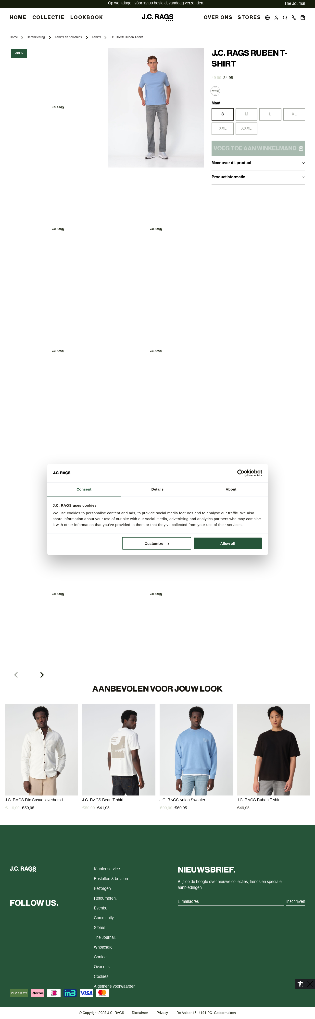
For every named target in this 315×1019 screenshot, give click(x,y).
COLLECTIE (48, 17)
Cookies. (101, 977)
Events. (100, 908)
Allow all (227, 543)
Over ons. (102, 967)
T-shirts (96, 37)
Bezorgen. (103, 889)
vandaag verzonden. (156, 3)
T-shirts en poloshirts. (68, 37)
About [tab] (231, 489)
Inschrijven (295, 902)
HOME (18, 17)
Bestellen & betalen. (111, 879)
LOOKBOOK (86, 17)
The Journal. (105, 938)
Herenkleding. (36, 37)
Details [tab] (157, 489)
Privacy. (163, 1013)
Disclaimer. (140, 1013)
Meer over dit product (258, 163)
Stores (249, 17)
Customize (157, 543)
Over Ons (218, 17)
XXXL (246, 129)
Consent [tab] (83, 489)
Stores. (100, 928)
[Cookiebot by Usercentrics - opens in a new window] (240, 473)
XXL (223, 129)
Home (14, 37)
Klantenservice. (107, 869)
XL (294, 114)
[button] (285, 17)
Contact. (101, 957)
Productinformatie (258, 177)
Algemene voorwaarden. (115, 987)
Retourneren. (105, 899)
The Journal (294, 4)
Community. (104, 918)
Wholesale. (103, 948)
